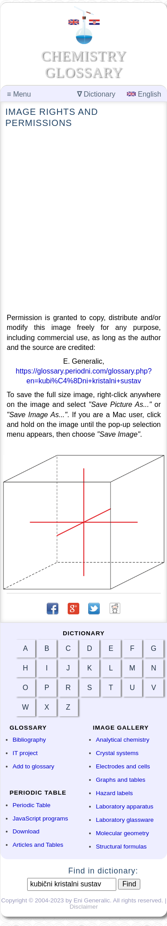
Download (25, 831)
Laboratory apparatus (124, 806)
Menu (19, 94)
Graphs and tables (120, 779)
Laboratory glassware (125, 819)
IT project (24, 753)
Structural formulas (121, 846)
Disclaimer (83, 906)
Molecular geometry (122, 833)
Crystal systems (117, 753)
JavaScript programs (40, 818)
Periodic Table (31, 805)
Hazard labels (114, 793)
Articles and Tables (37, 844)
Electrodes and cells (123, 766)
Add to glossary (33, 766)
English (144, 94)
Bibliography (29, 739)
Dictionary (96, 94)
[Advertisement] (83, 221)
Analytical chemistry (122, 739)
